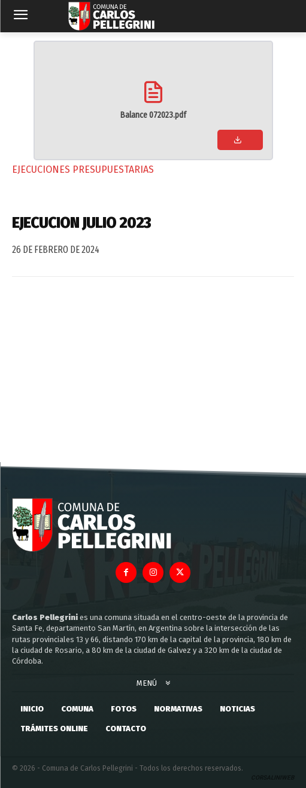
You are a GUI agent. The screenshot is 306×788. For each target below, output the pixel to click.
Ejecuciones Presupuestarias (83, 169)
